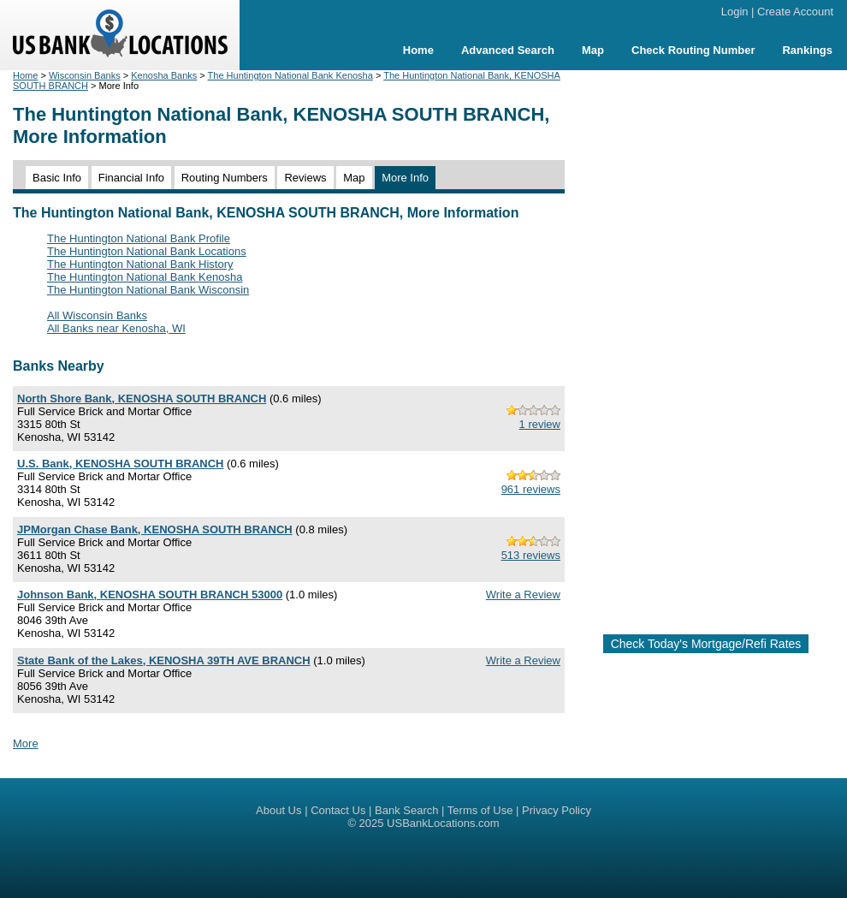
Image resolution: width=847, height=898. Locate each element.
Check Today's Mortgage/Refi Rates (706, 644)
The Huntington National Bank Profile (138, 238)
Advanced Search (507, 50)
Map (593, 50)
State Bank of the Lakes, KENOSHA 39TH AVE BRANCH (164, 660)
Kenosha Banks (164, 75)
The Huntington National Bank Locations (146, 251)
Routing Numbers (224, 177)
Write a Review (523, 594)
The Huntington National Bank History (140, 264)
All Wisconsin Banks (97, 315)
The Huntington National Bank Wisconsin (148, 289)
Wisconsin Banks (85, 75)
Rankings (807, 50)
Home (418, 50)
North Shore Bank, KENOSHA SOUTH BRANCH (141, 398)
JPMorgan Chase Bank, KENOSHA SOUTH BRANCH (155, 529)
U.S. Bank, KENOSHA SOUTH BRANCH (120, 463)
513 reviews (530, 555)
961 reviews (530, 489)
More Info (405, 177)
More (25, 743)
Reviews (305, 177)
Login (735, 11)
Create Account (795, 11)
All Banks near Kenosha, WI (116, 328)
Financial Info (131, 177)
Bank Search (406, 810)
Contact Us (338, 810)
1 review (539, 424)
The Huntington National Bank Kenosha (290, 75)
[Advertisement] (705, 345)
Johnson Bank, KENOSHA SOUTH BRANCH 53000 (149, 594)
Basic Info (57, 177)
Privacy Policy (556, 810)
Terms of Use (480, 810)
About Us (278, 810)
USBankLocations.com (443, 823)
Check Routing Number (693, 50)
